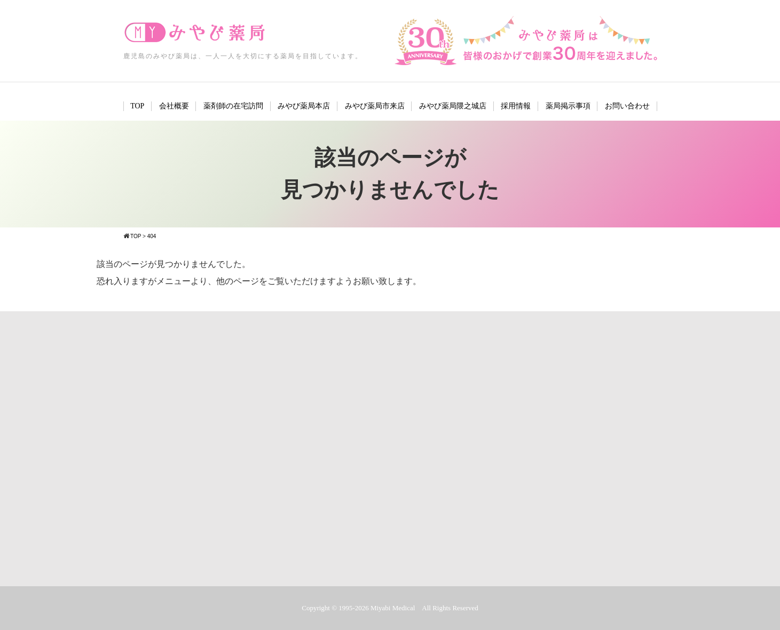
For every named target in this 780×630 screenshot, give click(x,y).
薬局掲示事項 (568, 106)
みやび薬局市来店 (375, 106)
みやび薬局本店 (304, 106)
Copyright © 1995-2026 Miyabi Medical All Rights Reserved (390, 608)
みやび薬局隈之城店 (452, 106)
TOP (137, 106)
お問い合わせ (627, 106)
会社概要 (174, 106)
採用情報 (516, 106)
